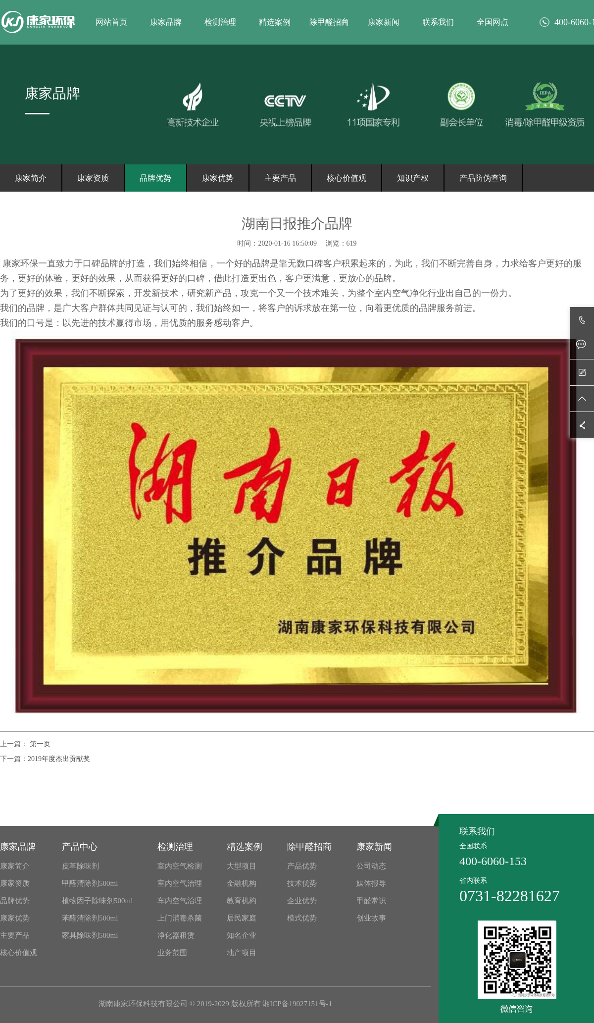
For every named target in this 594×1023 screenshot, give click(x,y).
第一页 (39, 744)
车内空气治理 (179, 901)
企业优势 (302, 901)
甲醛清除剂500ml (90, 883)
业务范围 (172, 953)
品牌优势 (155, 178)
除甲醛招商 (329, 22)
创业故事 (371, 918)
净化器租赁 (176, 935)
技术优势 (302, 883)
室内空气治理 (179, 883)
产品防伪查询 (483, 178)
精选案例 (275, 22)
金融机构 (241, 883)
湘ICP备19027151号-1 (297, 1004)
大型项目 (241, 866)
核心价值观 (346, 178)
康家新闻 (383, 22)
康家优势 (218, 178)
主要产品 (280, 178)
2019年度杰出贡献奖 (59, 759)
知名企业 (241, 935)
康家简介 (31, 178)
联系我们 (438, 22)
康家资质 (93, 178)
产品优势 (302, 866)
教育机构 (241, 901)
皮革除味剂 (80, 866)
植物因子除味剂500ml (97, 901)
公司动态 (371, 866)
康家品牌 (166, 22)
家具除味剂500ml (90, 935)
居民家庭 (241, 918)
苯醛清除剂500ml (90, 918)
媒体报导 (371, 883)
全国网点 (492, 22)
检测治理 (220, 22)
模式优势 (302, 918)
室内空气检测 (179, 866)
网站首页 (111, 22)
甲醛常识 (371, 901)
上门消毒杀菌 (179, 918)
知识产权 (413, 178)
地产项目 (241, 953)
